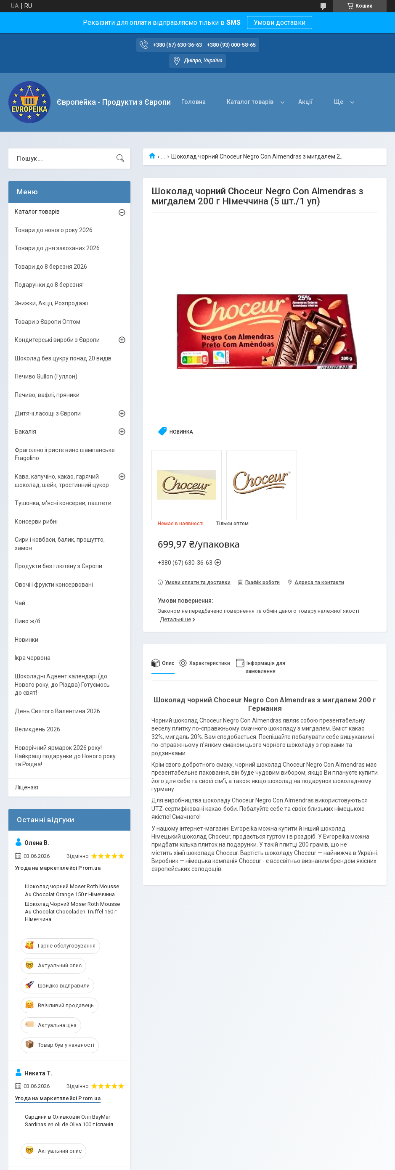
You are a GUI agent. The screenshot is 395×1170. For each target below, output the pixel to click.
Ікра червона (32, 657)
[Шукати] (120, 158)
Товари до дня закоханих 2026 (57, 248)
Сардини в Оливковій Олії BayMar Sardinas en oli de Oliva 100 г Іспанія (69, 1121)
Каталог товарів (250, 101)
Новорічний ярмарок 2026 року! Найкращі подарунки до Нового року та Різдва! (65, 756)
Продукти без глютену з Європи (58, 566)
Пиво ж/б (27, 621)
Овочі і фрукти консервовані (54, 584)
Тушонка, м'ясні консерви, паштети (63, 503)
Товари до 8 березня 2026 (51, 266)
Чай (20, 603)
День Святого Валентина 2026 (57, 711)
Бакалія (25, 431)
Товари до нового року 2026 (54, 230)
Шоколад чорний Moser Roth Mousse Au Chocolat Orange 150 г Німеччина (72, 890)
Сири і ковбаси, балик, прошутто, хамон (60, 543)
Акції (305, 101)
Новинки (26, 639)
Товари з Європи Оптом (47, 321)
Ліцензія (26, 787)
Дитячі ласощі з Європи (48, 413)
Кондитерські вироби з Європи (57, 339)
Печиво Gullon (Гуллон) (46, 376)
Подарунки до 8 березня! (49, 284)
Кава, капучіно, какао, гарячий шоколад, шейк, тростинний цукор (62, 480)
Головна (193, 101)
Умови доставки (279, 22)
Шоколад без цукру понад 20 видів (63, 358)
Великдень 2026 (37, 729)
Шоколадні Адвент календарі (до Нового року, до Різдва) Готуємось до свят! (62, 684)
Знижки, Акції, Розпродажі (51, 303)
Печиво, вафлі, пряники (47, 395)
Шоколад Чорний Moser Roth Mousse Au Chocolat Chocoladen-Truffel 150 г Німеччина (72, 911)
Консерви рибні (36, 521)
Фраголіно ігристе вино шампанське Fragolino (65, 454)
